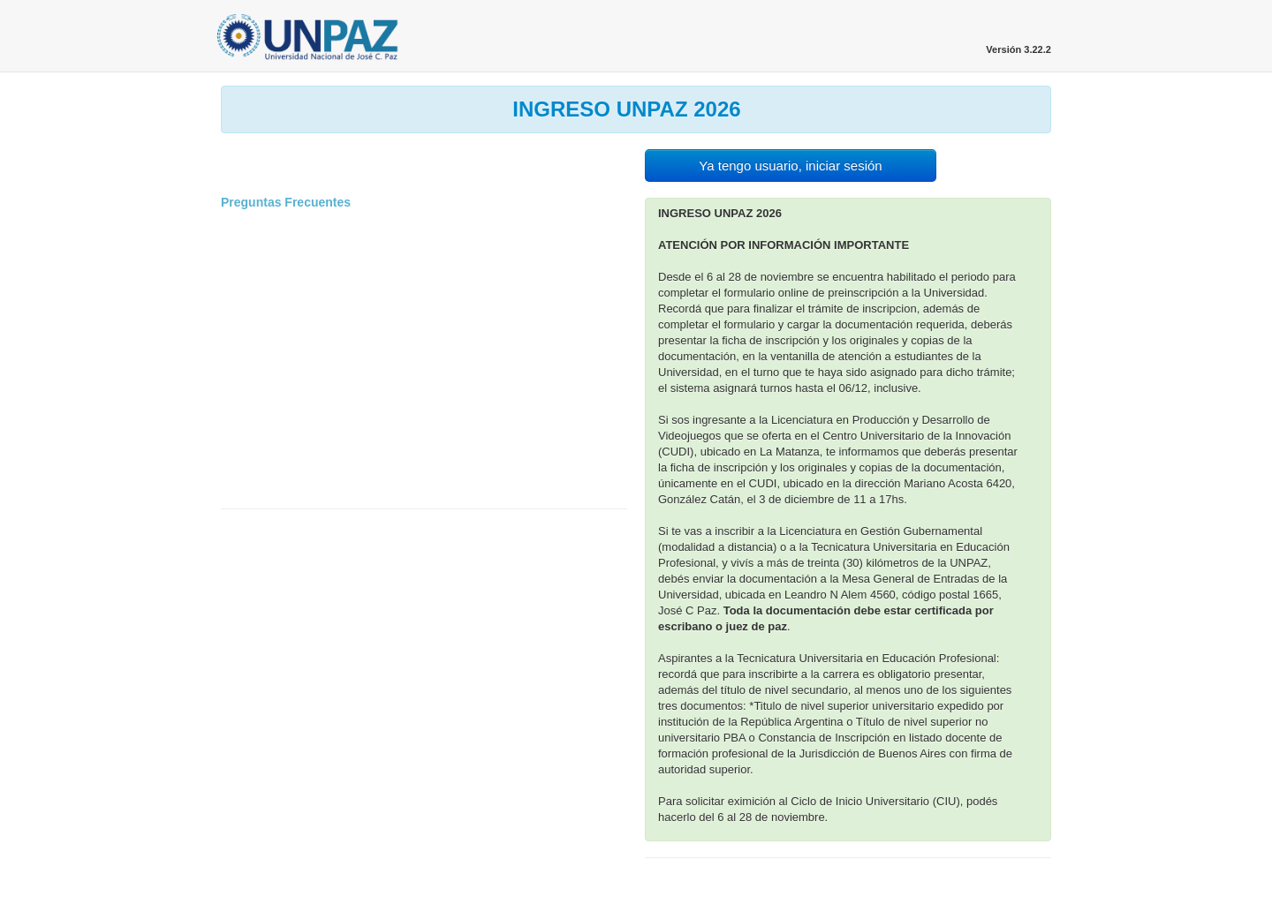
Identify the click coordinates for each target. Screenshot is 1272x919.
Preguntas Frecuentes (286, 202)
